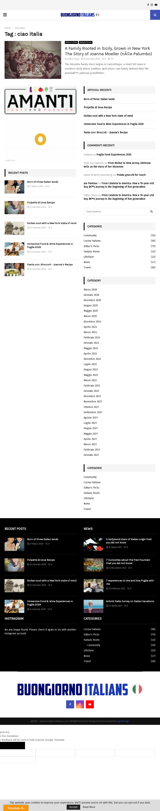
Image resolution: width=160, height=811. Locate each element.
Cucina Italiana (92, 240)
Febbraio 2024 (92, 337)
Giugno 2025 (91, 305)
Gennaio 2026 (91, 294)
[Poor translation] (17, 745)
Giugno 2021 (91, 428)
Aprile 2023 (90, 353)
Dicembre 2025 (92, 300)
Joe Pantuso (90, 183)
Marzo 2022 (90, 380)
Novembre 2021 (93, 401)
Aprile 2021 (90, 439)
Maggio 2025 (91, 310)
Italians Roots (86, 42)
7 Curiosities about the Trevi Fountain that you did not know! (128, 561)
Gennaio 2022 (91, 391)
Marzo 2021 (90, 444)
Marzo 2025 (90, 316)
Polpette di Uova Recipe (41, 202)
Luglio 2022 (90, 364)
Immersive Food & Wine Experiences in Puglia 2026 (114, 124)
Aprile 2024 (90, 326)
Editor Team (73, 59)
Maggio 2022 (91, 375)
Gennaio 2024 (91, 342)
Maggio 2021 (91, 433)
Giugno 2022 (91, 369)
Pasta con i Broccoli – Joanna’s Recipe (50, 264)
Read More (89, 807)
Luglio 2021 (90, 423)
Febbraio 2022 (92, 385)
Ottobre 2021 (91, 407)
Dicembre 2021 (92, 396)
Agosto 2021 (91, 417)
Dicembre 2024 (92, 321)
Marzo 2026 (90, 289)
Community (90, 235)
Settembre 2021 (93, 412)
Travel (87, 267)
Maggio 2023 (91, 348)
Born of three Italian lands (42, 181)
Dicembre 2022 (92, 359)
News (87, 262)
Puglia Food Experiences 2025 (113, 154)
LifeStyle (89, 256)
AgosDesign (123, 721)
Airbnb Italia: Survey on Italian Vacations (130, 601)
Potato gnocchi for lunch (131, 175)
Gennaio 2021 (91, 455)
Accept (73, 807)
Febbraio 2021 (92, 449)
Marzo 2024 (90, 332)
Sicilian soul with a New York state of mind (51, 223)
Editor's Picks (71, 42)
